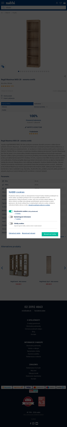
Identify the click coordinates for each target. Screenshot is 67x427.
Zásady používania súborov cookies (39, 205)
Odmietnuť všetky (15, 233)
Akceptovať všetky (50, 234)
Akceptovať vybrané (28, 233)
